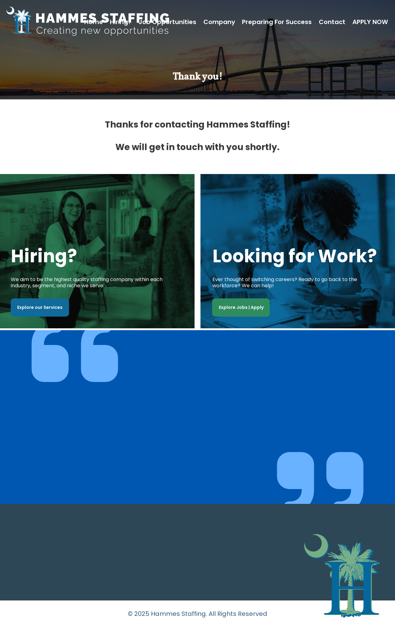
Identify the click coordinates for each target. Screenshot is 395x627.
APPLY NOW (370, 22)
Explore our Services (38, 307)
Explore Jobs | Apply (242, 307)
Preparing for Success (277, 22)
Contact (332, 22)
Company (219, 22)
